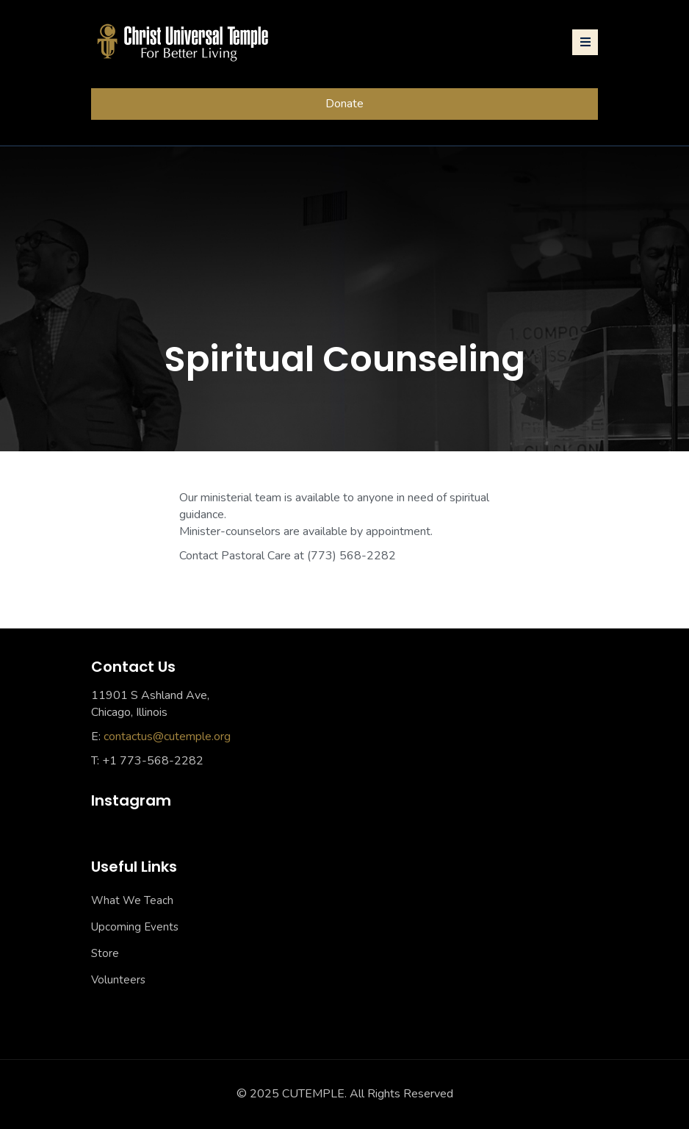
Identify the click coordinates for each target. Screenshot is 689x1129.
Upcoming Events (134, 927)
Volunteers (118, 979)
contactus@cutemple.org (167, 736)
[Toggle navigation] (585, 42)
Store (105, 953)
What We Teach (132, 900)
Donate (344, 104)
